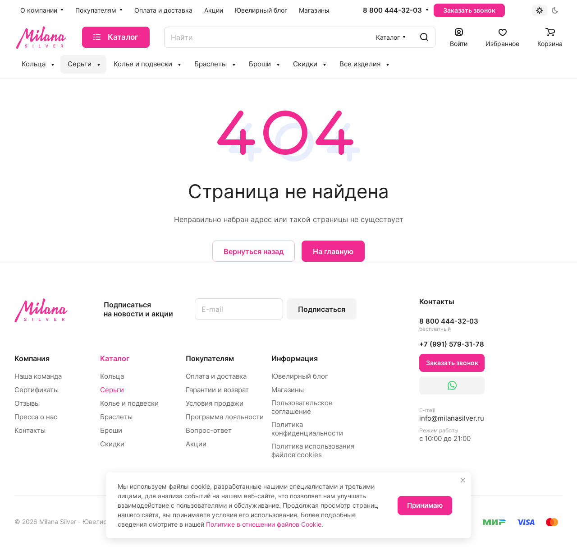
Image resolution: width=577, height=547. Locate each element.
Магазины (287, 389)
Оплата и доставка (216, 376)
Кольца (112, 376)
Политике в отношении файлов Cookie (263, 524)
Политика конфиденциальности (307, 428)
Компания (32, 358)
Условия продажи (214, 403)
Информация (294, 358)
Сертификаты (36, 389)
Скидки (112, 444)
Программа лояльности (225, 417)
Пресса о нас (35, 417)
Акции (196, 444)
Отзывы (27, 403)
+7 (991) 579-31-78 (451, 344)
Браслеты (116, 417)
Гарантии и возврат (217, 389)
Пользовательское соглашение (302, 407)
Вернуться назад (254, 251)
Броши (111, 430)
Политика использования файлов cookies (312, 450)
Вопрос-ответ (209, 430)
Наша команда (38, 376)
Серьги (112, 389)
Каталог (114, 358)
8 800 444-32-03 (392, 10)
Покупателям (210, 358)
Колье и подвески (129, 403)
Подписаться (321, 309)
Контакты (30, 430)
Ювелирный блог (299, 376)
